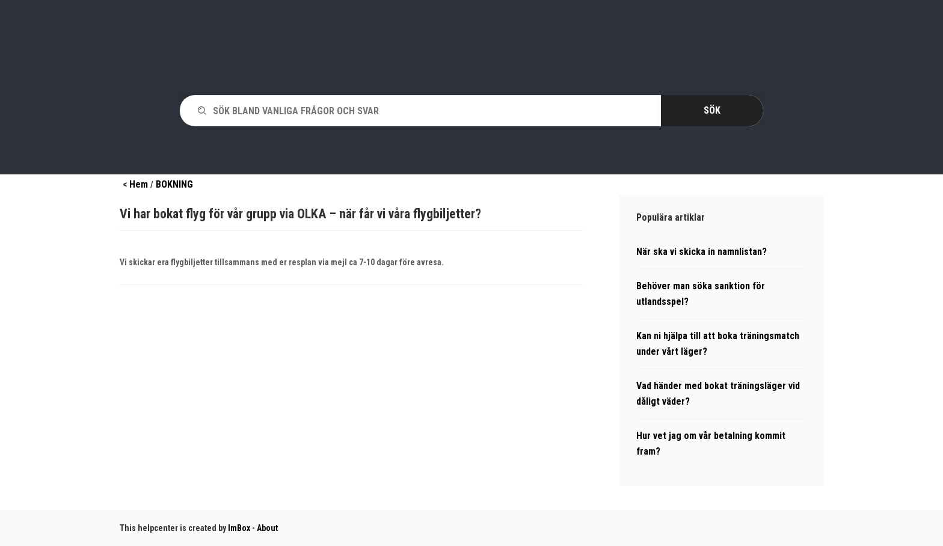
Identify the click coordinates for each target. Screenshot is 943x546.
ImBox (239, 528)
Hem (138, 184)
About (267, 528)
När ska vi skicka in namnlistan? (701, 251)
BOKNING (174, 184)
